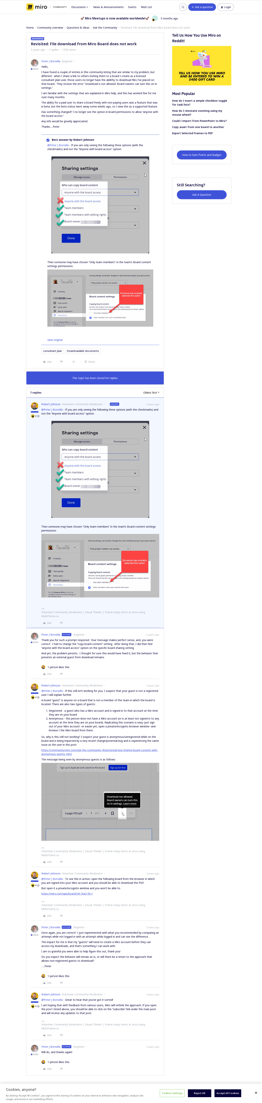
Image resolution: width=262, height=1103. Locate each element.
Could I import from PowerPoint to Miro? (199, 121)
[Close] (256, 1093)
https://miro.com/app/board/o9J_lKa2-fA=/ (67, 893)
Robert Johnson (50, 404)
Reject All (199, 1093)
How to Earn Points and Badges (201, 155)
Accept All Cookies (228, 1093)
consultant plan (52, 351)
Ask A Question (201, 194)
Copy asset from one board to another (198, 127)
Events (132, 7)
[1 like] (55, 667)
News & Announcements (108, 7)
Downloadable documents (83, 351)
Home (30, 27)
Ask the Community (105, 27)
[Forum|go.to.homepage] (46, 7)
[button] (202, 7)
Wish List (146, 7)
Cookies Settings (172, 1093)
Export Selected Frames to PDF (192, 133)
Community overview (50, 27)
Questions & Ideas (78, 27)
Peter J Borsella (50, 61)
